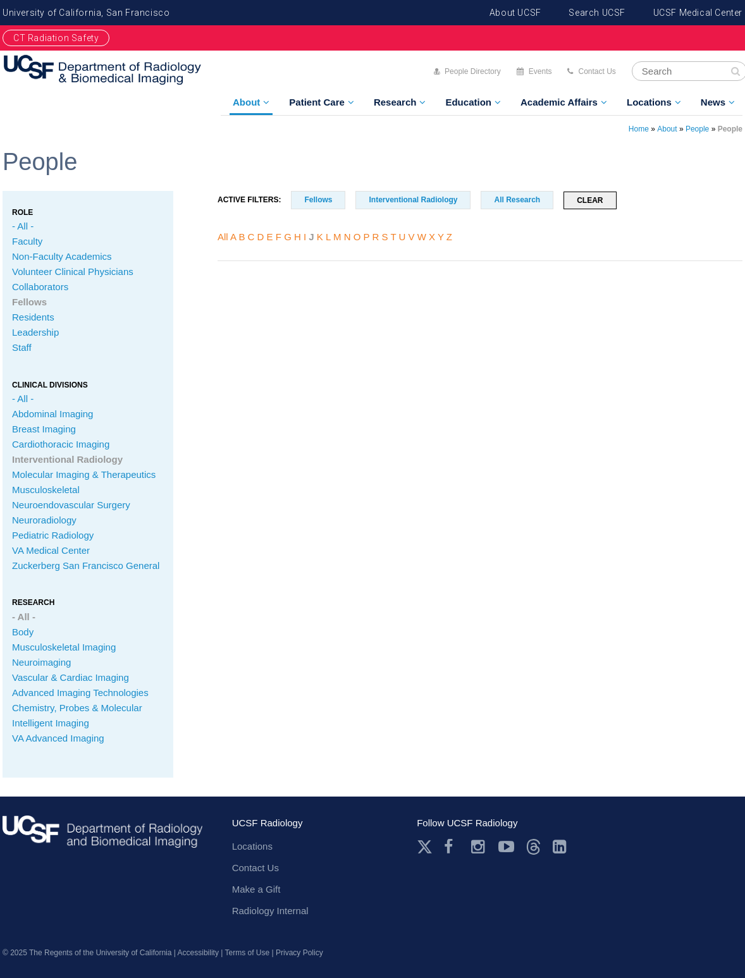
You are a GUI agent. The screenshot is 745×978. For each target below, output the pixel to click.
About (246, 102)
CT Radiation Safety (56, 38)
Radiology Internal (270, 910)
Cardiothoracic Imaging (60, 444)
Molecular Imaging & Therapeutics (84, 474)
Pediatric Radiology (53, 535)
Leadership (35, 332)
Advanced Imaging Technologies (80, 692)
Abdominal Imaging (52, 413)
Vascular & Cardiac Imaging (70, 677)
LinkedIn (561, 847)
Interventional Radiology (67, 459)
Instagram (479, 847)
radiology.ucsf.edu (102, 836)
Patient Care (317, 102)
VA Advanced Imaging (58, 738)
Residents (33, 317)
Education (468, 102)
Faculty (27, 241)
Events (540, 71)
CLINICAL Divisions (50, 385)
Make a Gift (256, 889)
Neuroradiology (44, 520)
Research (395, 102)
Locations (649, 102)
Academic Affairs (559, 102)
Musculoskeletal (46, 489)
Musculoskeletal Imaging (64, 647)
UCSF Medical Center (697, 13)
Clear (590, 200)
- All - (23, 226)
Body (23, 632)
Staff (22, 347)
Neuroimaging (41, 662)
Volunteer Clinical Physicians (72, 271)
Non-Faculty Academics (62, 256)
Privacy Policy (299, 952)
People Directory (473, 71)
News (713, 102)
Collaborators (40, 286)
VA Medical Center (51, 550)
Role (22, 212)
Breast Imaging (44, 429)
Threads (533, 847)
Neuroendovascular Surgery (71, 504)
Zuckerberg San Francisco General (85, 565)
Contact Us (596, 71)
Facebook (452, 847)
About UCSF (515, 13)
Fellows (29, 301)
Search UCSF (597, 13)
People (697, 129)
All (223, 236)
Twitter (425, 847)
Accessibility (198, 952)
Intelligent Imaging (50, 723)
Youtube (506, 847)
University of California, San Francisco (86, 13)
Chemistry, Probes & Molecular (77, 707)
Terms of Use (247, 952)
